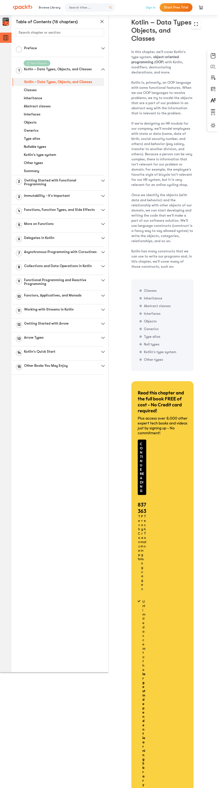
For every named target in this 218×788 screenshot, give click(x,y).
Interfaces (32, 114)
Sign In (150, 7)
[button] (101, 48)
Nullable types (35, 147)
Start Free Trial (176, 7)
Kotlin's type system (40, 155)
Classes (30, 90)
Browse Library (49, 7)
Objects (30, 122)
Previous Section (128, 754)
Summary (31, 171)
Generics (31, 130)
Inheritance (33, 98)
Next (181, 754)
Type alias (32, 139)
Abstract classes (37, 106)
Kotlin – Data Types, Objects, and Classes (58, 82)
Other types (33, 163)
